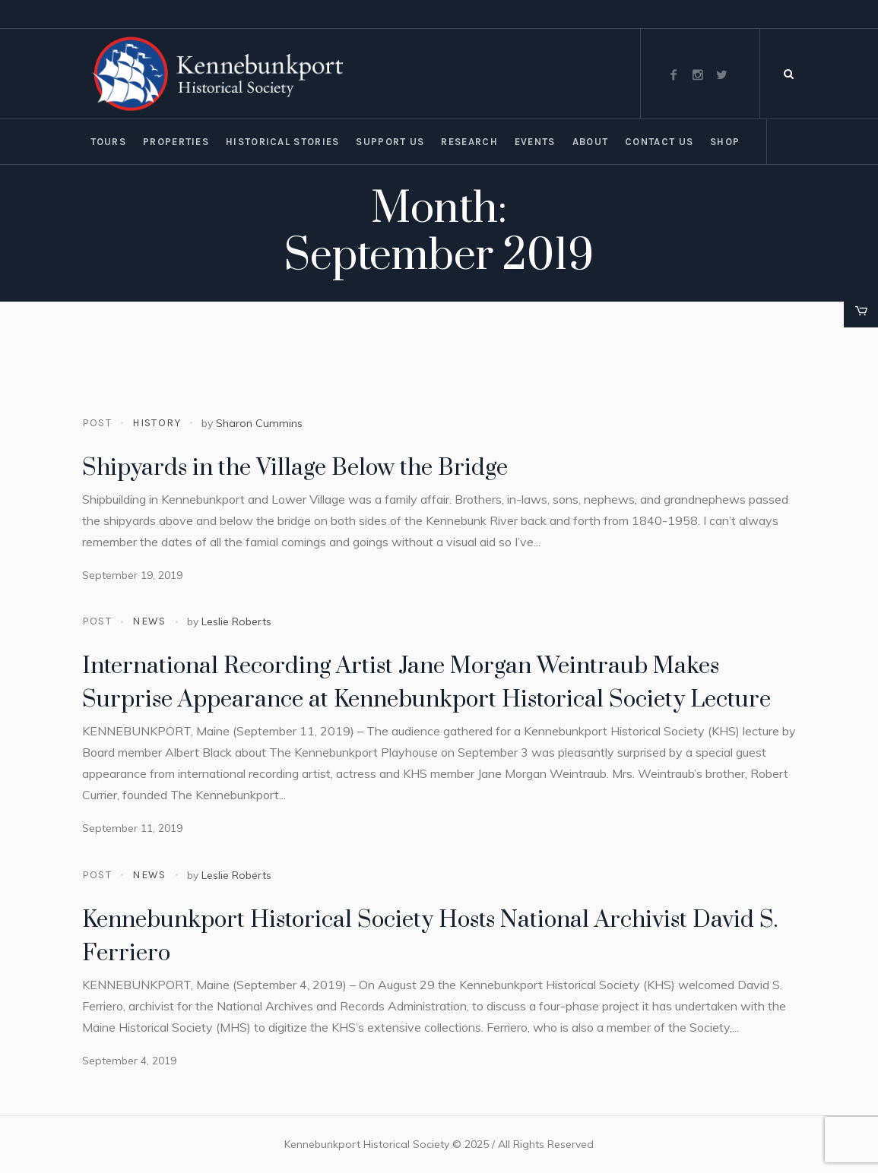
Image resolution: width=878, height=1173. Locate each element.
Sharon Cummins (259, 423)
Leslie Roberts (236, 621)
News (149, 621)
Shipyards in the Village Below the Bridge (295, 468)
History (156, 422)
